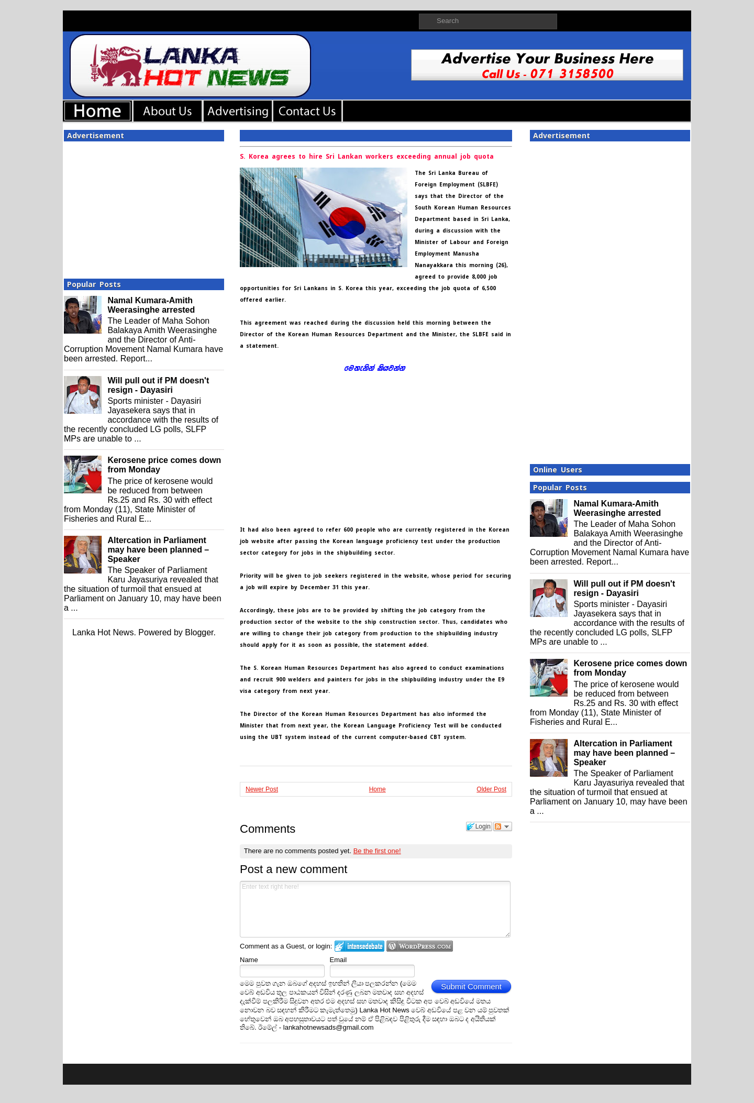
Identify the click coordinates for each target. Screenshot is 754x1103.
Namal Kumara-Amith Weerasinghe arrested (151, 305)
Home (377, 789)
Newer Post (262, 789)
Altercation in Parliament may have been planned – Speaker (158, 550)
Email (338, 960)
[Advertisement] (144, 206)
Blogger (199, 632)
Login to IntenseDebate (359, 946)
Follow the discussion (502, 826)
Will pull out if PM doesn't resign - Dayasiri (158, 385)
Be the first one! (377, 851)
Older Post (491, 789)
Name (249, 960)
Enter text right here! (375, 909)
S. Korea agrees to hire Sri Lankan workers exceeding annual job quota (367, 156)
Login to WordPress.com (419, 946)
